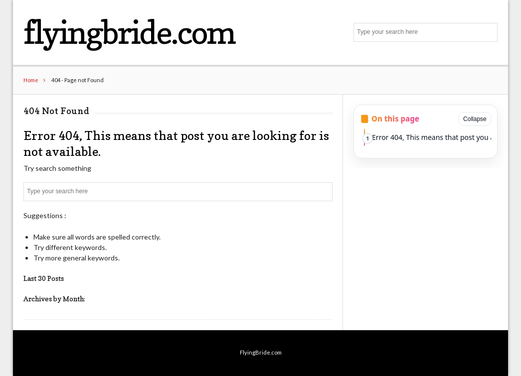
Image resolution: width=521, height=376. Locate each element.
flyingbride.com (129, 32)
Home (30, 80)
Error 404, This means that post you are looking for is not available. (431, 137)
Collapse (475, 119)
